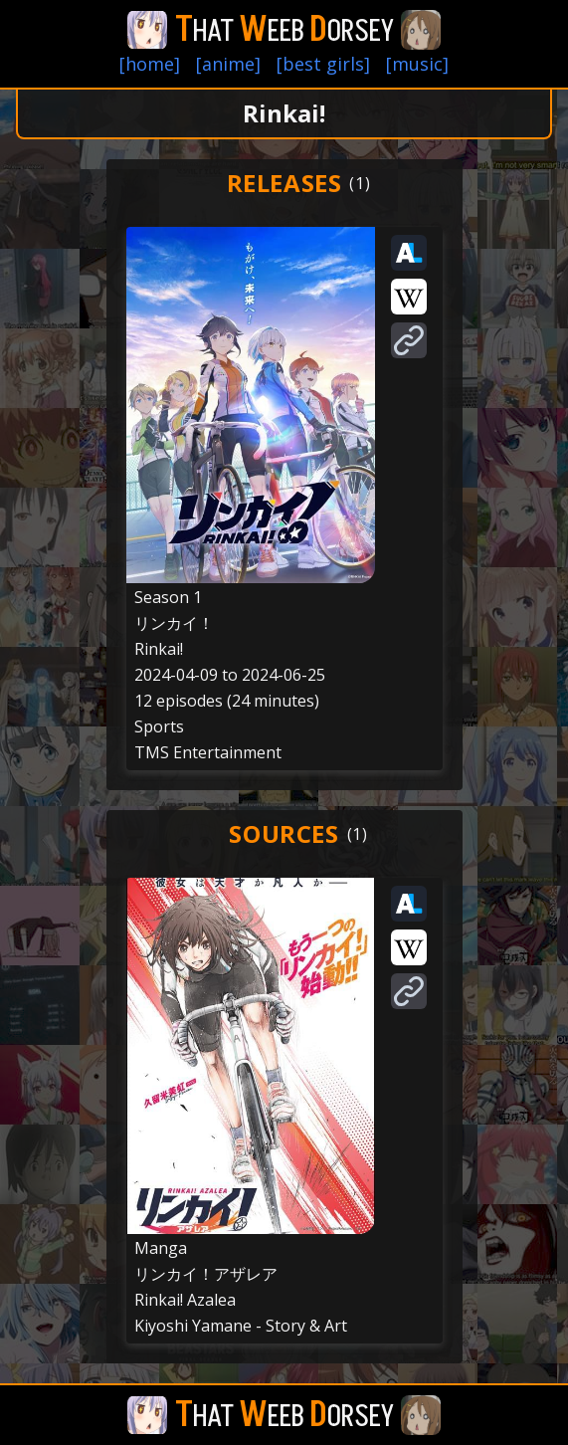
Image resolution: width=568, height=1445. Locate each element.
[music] (417, 64)
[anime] (228, 64)
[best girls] (323, 64)
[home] (149, 64)
